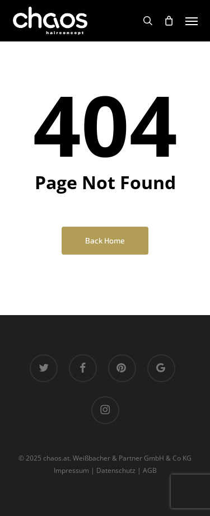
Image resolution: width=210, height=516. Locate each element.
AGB (150, 470)
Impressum (71, 470)
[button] (191, 20)
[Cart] (169, 21)
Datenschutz (116, 470)
